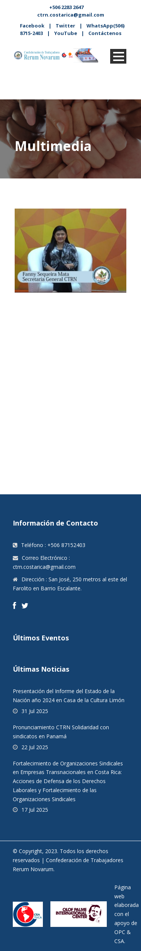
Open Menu (118, 56)
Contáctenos (104, 33)
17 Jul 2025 (34, 809)
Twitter (65, 25)
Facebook (32, 25)
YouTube (65, 33)
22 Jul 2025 (34, 747)
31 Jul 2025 (34, 711)
